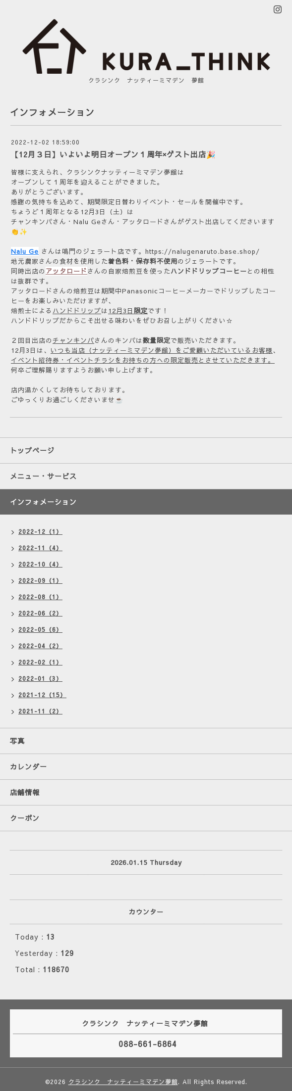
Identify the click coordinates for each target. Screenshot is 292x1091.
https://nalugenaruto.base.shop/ (202, 251)
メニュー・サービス (43, 476)
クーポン (25, 818)
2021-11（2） (40, 711)
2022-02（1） (40, 662)
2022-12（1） (40, 531)
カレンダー (28, 766)
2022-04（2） (40, 646)
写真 (17, 741)
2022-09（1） (40, 580)
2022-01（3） (40, 678)
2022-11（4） (40, 548)
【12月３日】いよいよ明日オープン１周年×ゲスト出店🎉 (113, 154)
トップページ (32, 450)
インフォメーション (43, 502)
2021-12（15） (42, 695)
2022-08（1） (40, 597)
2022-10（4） (40, 564)
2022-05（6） (40, 629)
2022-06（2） (40, 613)
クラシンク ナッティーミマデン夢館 (123, 1082)
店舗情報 (25, 792)
